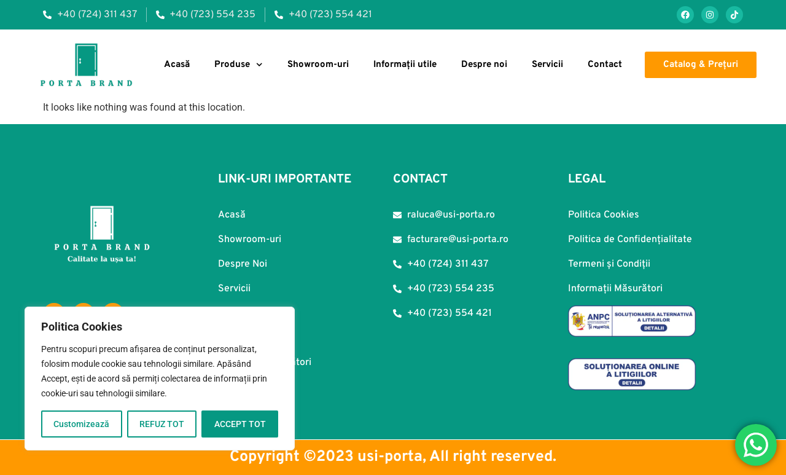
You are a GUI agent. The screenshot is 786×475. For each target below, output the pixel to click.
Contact (605, 65)
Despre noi (484, 65)
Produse (238, 64)
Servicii (547, 65)
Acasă (177, 65)
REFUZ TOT (161, 424)
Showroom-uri (318, 65)
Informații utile (405, 65)
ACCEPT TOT (240, 424)
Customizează (81, 424)
